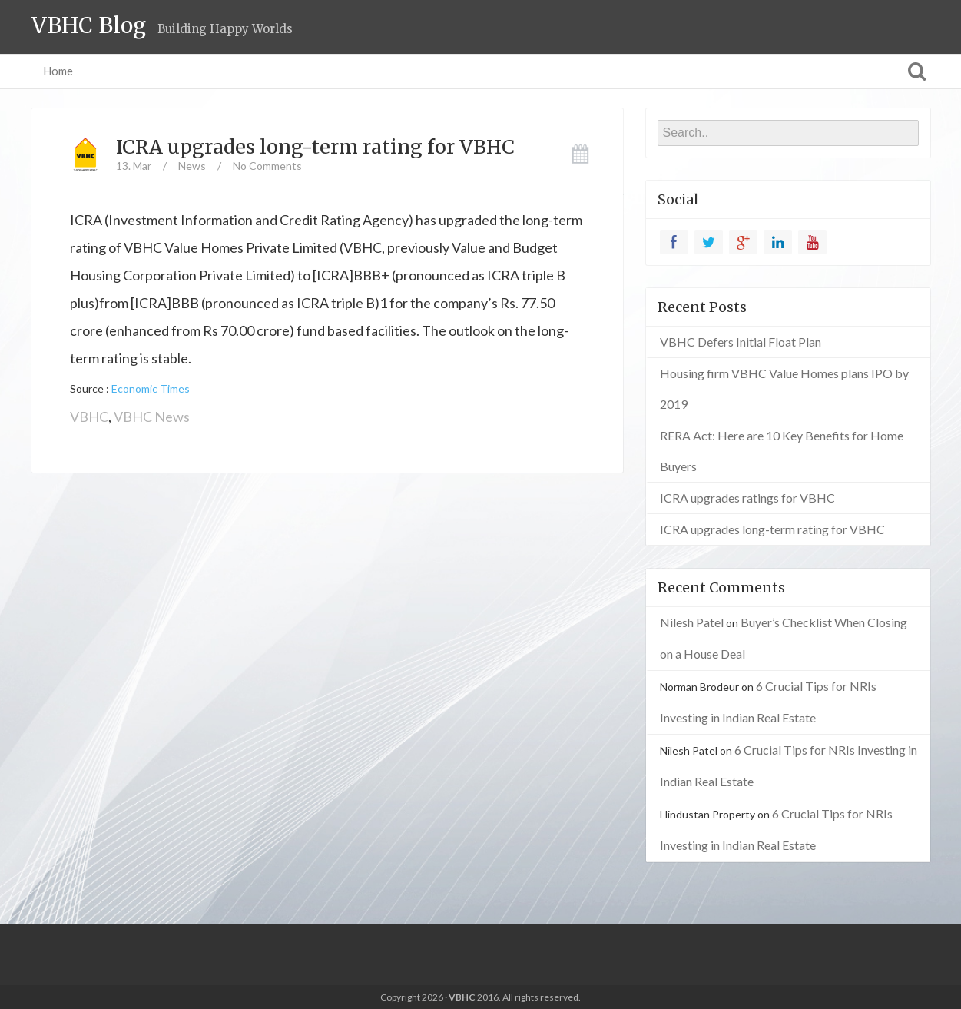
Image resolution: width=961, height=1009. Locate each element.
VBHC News (152, 416)
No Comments (267, 165)
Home (58, 71)
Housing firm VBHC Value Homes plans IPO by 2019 (784, 388)
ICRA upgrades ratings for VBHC (747, 497)
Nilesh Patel (692, 622)
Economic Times (150, 388)
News (192, 165)
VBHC (89, 416)
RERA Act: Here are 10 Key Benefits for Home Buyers (781, 450)
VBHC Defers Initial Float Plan (740, 341)
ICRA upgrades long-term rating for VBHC (315, 146)
